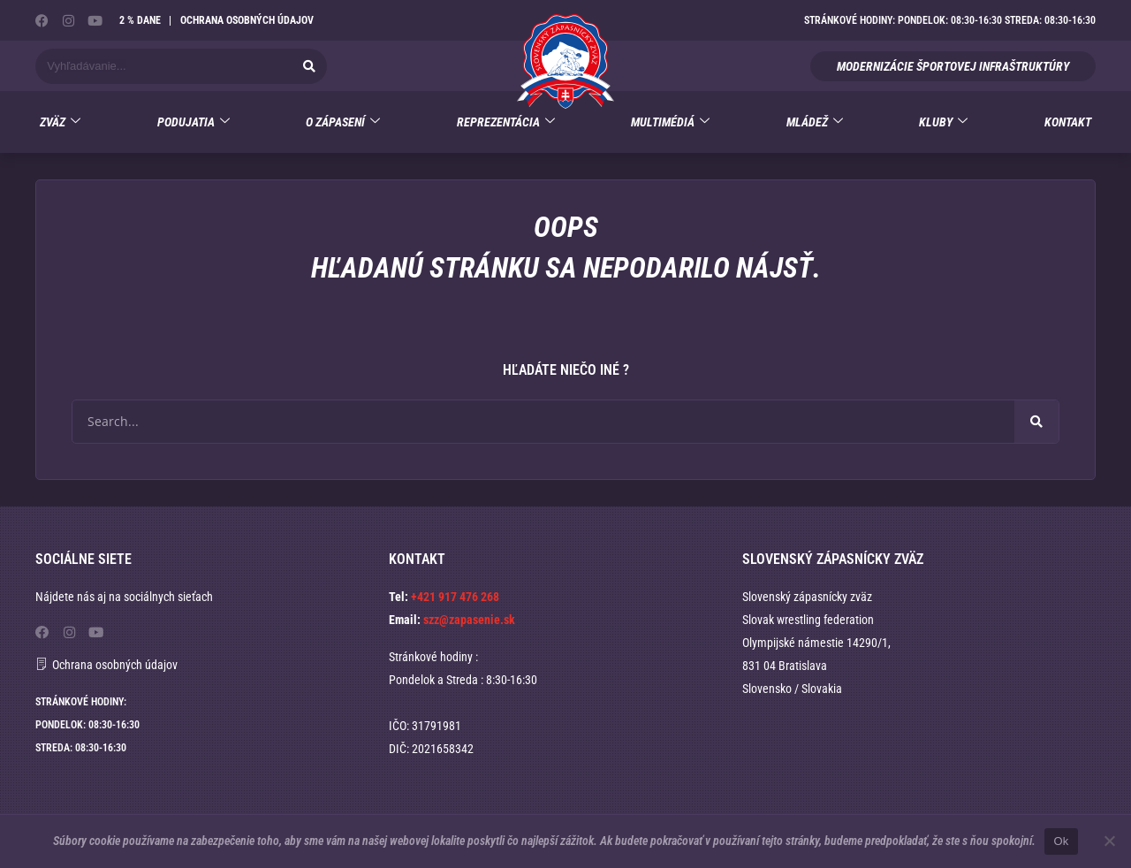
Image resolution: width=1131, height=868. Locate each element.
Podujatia (193, 122)
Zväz (60, 122)
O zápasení (343, 122)
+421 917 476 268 (455, 597)
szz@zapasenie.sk (469, 620)
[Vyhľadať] (309, 66)
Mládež (814, 122)
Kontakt (1067, 122)
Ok (1060, 841)
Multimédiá (670, 122)
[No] (1109, 840)
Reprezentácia (506, 122)
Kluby (943, 122)
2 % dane (140, 20)
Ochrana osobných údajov (247, 20)
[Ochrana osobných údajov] (41, 663)
